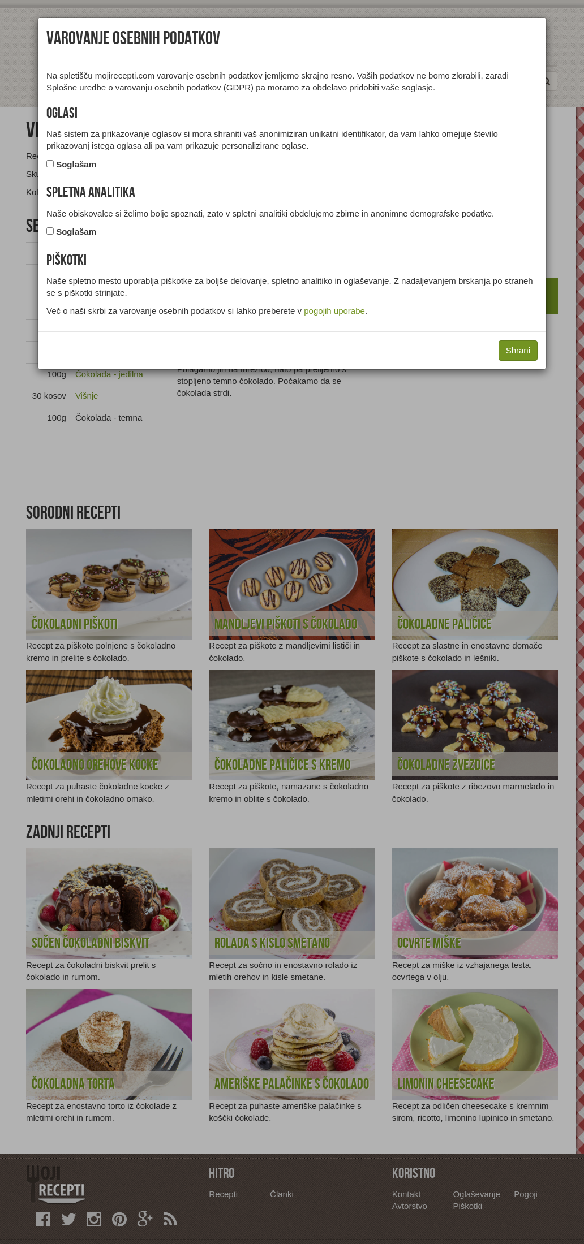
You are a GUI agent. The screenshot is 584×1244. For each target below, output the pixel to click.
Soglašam (76, 164)
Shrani (518, 350)
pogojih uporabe (334, 311)
